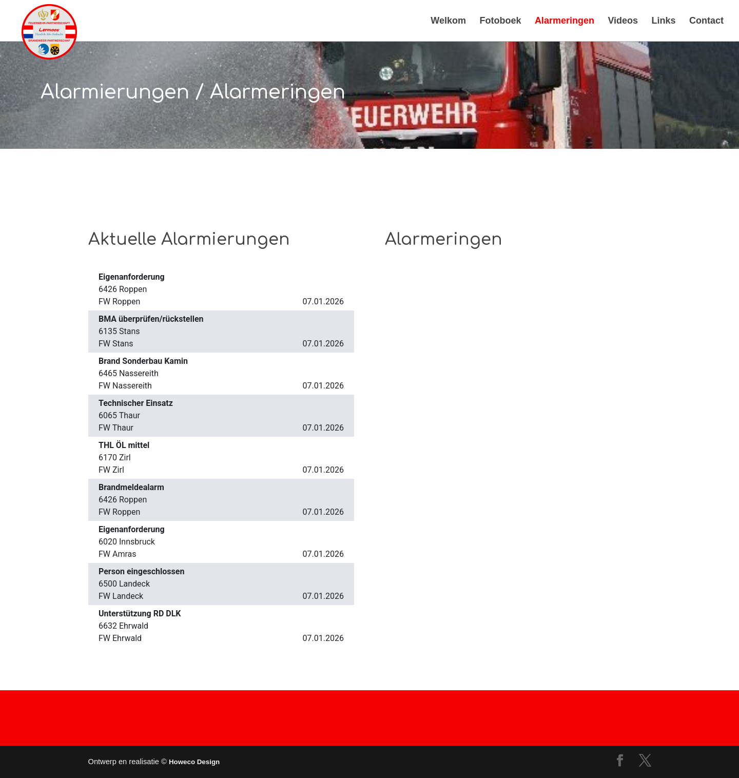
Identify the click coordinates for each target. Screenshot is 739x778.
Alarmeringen (564, 21)
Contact (706, 21)
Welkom (448, 21)
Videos (623, 21)
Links (664, 21)
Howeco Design (194, 762)
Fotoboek (500, 21)
